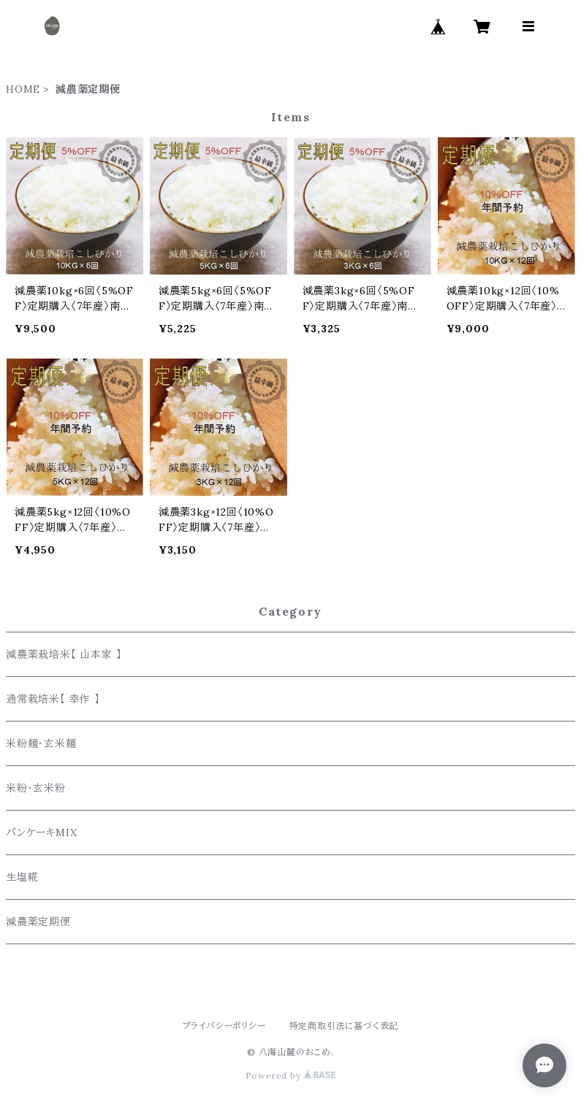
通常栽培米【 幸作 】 (53, 698)
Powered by (291, 1075)
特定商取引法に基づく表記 (344, 1025)
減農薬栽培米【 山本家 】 (63, 654)
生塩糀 (22, 877)
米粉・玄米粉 (36, 788)
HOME (23, 89)
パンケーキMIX (41, 832)
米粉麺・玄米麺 (44, 743)
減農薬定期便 (38, 921)
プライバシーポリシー (224, 1025)
